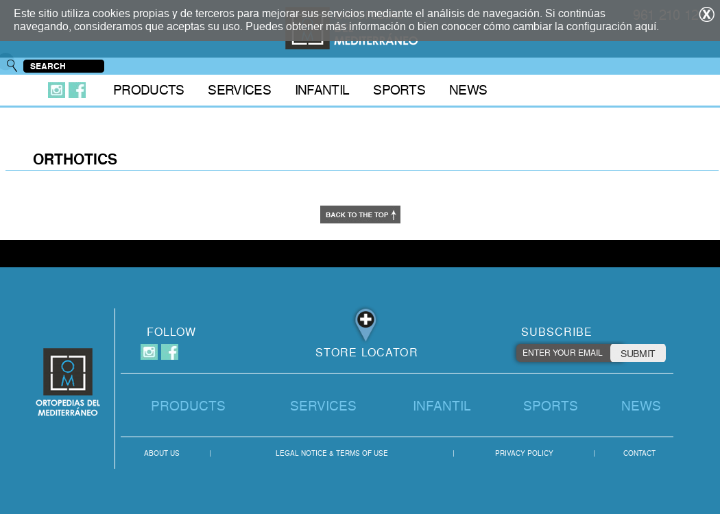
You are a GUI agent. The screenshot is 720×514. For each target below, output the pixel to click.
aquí (645, 26)
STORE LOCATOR (366, 352)
